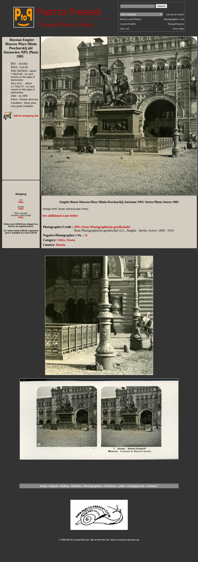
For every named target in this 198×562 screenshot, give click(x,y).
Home (43, 486)
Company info (136, 486)
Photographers (93, 486)
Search (53, 486)
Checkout (110, 486)
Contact (151, 486)
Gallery (64, 486)
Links (121, 486)
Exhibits (76, 486)
